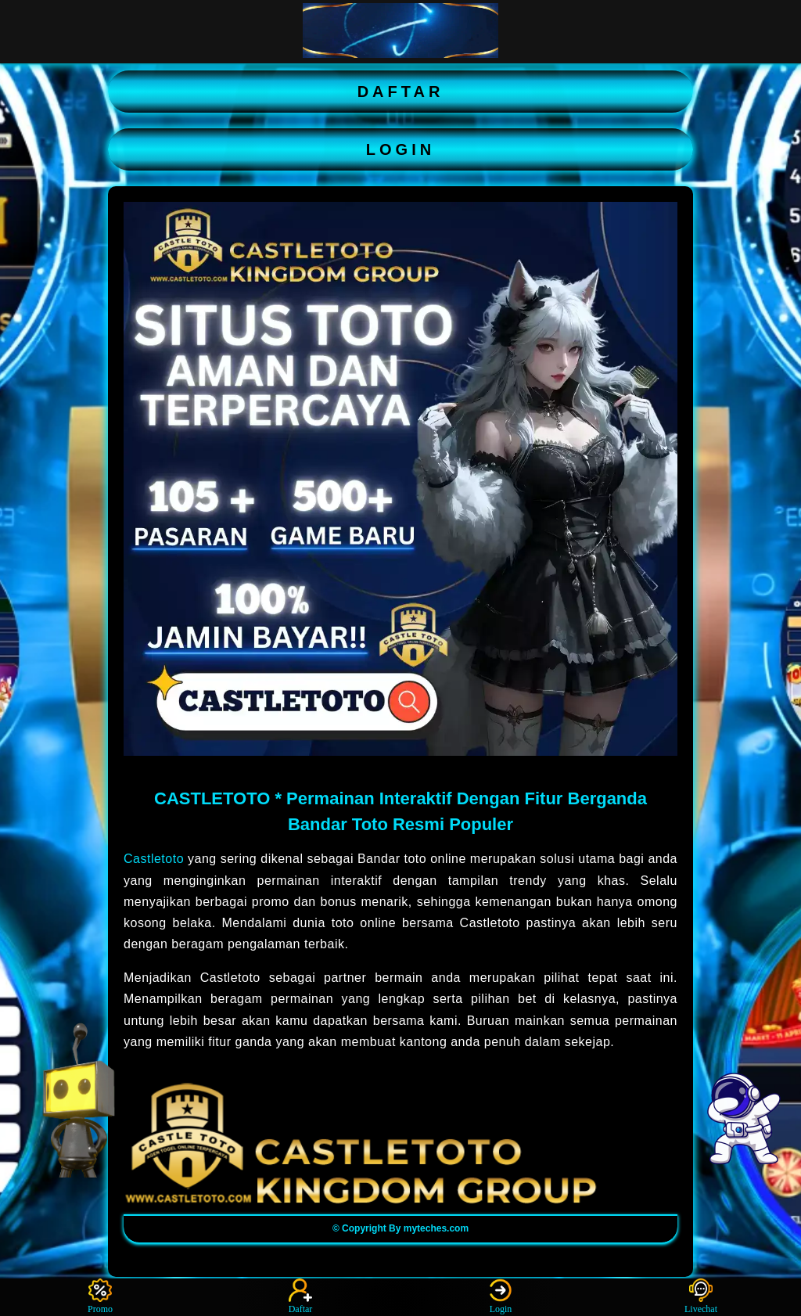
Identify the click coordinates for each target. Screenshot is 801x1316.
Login (500, 1296)
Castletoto (154, 858)
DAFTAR (400, 91)
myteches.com (436, 1228)
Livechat (700, 1296)
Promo (100, 1296)
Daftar (301, 1296)
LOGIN (400, 149)
